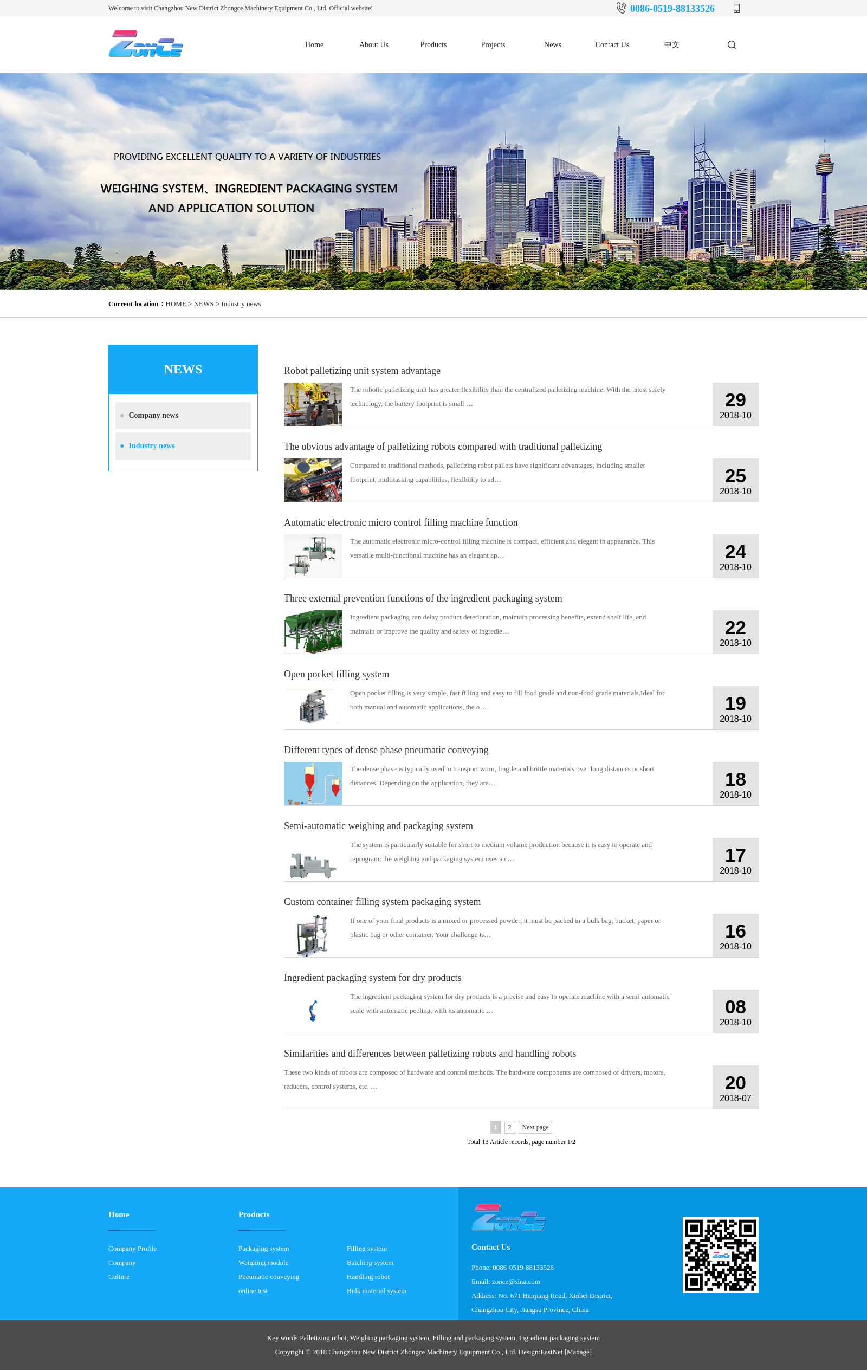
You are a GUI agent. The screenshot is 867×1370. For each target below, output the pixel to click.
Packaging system (263, 1248)
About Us (374, 45)
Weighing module (263, 1262)
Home (314, 45)
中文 (672, 45)
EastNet (551, 1352)
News (552, 45)
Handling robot (368, 1276)
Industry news (241, 304)
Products (433, 45)
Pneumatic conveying (268, 1276)
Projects (493, 45)
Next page (535, 1127)
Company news (146, 415)
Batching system (370, 1262)
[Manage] (578, 1352)
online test (253, 1291)
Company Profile (132, 1248)
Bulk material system (376, 1291)
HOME (176, 304)
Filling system (367, 1248)
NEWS (204, 304)
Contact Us (613, 45)
